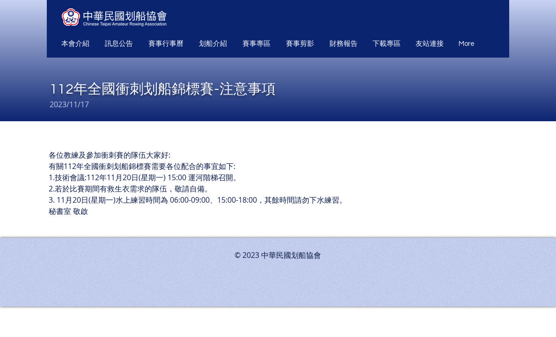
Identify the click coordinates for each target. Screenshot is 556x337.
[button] (76, 44)
